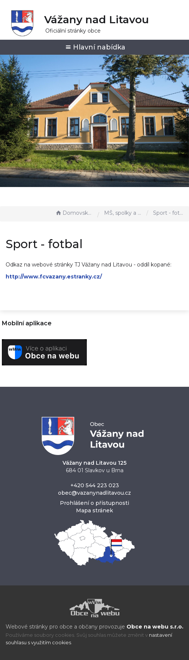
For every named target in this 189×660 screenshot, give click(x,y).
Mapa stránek (94, 510)
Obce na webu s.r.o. (154, 626)
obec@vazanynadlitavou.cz (94, 492)
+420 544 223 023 (94, 485)
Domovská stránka (74, 213)
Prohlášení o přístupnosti (94, 503)
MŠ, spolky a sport (123, 213)
